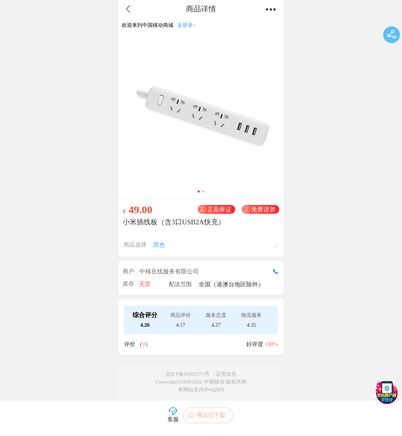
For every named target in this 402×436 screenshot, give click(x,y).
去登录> (186, 25)
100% (271, 344)
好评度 (262, 344)
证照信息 (226, 374)
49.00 (140, 210)
